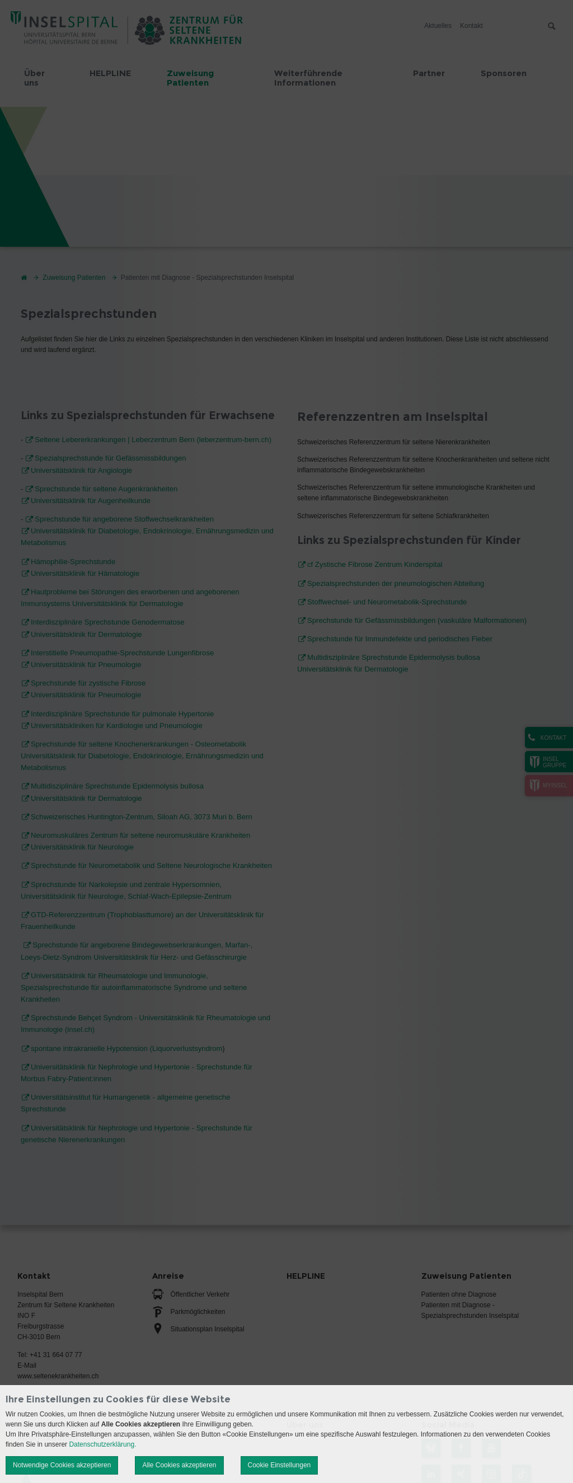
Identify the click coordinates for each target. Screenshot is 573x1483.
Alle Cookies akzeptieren (179, 1465)
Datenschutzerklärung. (102, 1444)
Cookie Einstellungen (279, 1465)
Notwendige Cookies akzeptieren (62, 1465)
